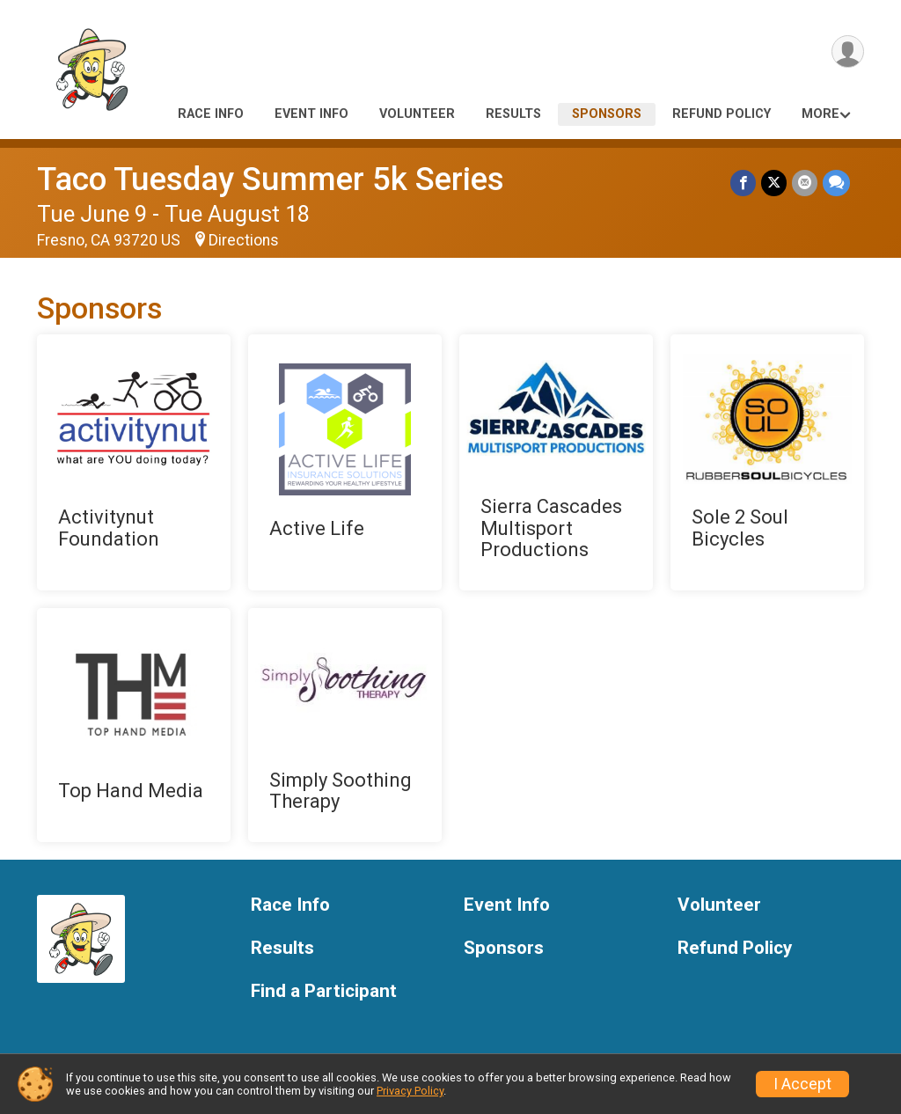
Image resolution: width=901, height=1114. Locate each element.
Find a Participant (324, 991)
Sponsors (606, 113)
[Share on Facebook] (743, 182)
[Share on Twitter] (774, 182)
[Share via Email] (804, 182)
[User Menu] (847, 51)
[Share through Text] (836, 182)
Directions (244, 240)
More (820, 113)
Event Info (311, 113)
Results (513, 113)
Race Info (211, 113)
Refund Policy (721, 113)
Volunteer (417, 113)
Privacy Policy (410, 1090)
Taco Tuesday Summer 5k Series (270, 179)
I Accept (802, 1084)
